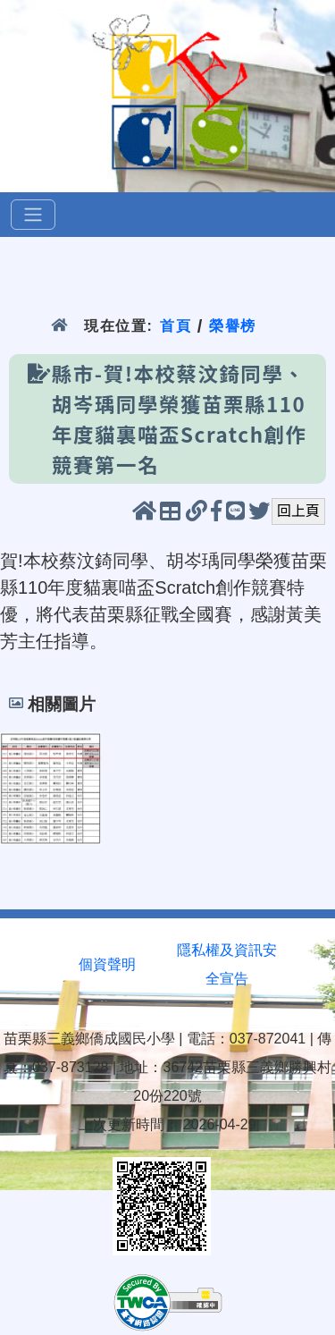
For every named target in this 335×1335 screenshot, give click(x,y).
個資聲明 (107, 964)
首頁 (176, 326)
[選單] (33, 214)
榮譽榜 (233, 326)
